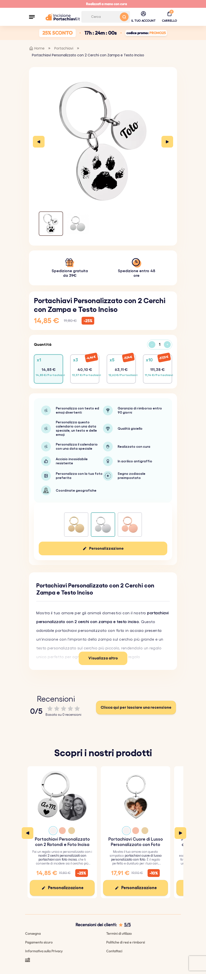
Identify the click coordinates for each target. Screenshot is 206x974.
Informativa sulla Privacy (44, 951)
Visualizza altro (103, 658)
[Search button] (124, 16)
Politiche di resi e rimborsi (125, 942)
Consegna (33, 933)
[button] (32, 17)
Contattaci (114, 951)
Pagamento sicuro (39, 942)
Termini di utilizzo (119, 933)
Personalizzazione (106, 548)
